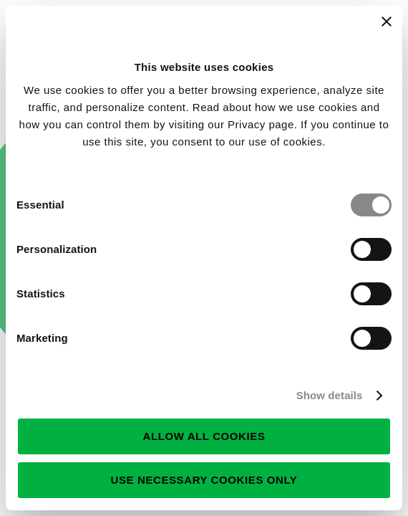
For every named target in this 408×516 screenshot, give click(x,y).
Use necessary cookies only (204, 480)
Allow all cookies (203, 436)
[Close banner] (387, 21)
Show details (329, 395)
